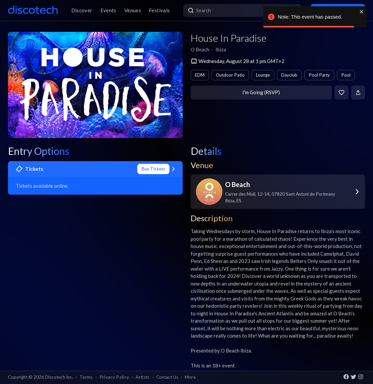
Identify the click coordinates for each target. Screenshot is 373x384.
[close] (361, 11)
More (190, 377)
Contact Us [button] (167, 377)
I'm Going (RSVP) (261, 92)
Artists (142, 377)
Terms (86, 377)
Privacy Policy (114, 377)
